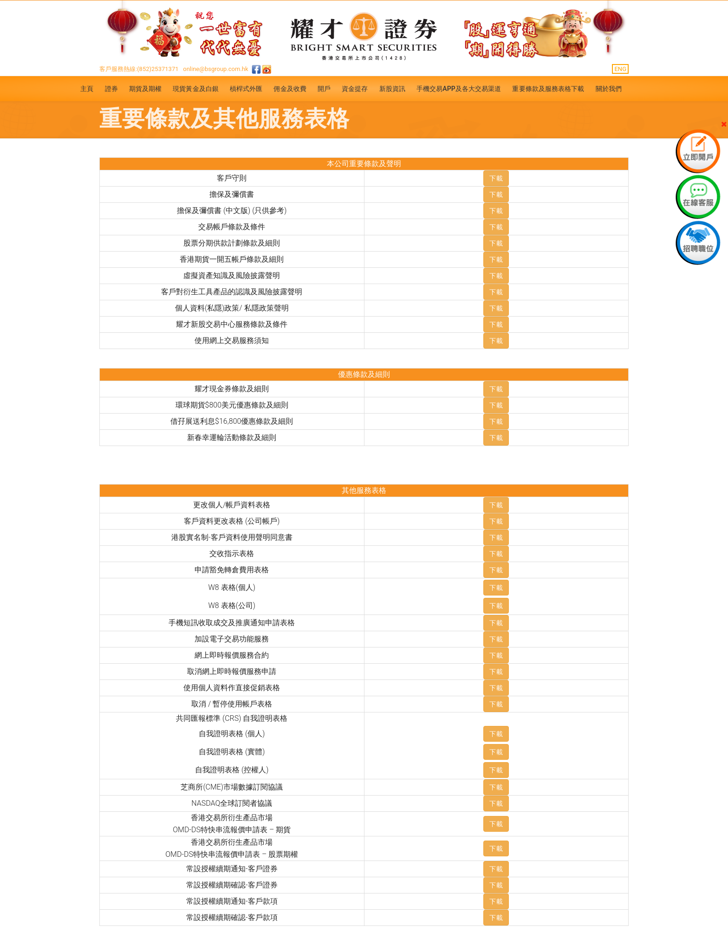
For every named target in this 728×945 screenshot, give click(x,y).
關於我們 (609, 88)
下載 (496, 178)
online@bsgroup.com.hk (215, 68)
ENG (620, 68)
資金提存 (355, 88)
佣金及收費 (289, 88)
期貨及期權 (145, 88)
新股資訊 (392, 88)
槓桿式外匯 (246, 88)
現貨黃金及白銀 (196, 88)
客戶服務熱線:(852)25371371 (139, 68)
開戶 (324, 88)
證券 (111, 88)
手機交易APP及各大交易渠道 (458, 88)
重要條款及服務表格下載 (548, 88)
